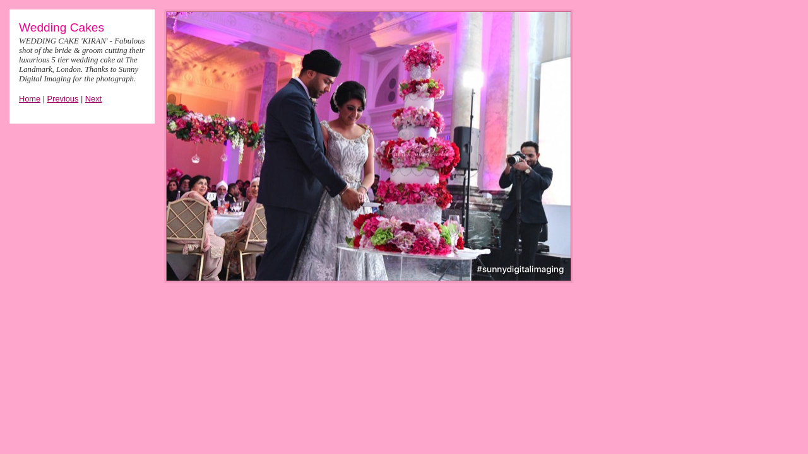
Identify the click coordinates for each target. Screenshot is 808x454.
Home (29, 98)
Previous (63, 98)
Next (93, 98)
